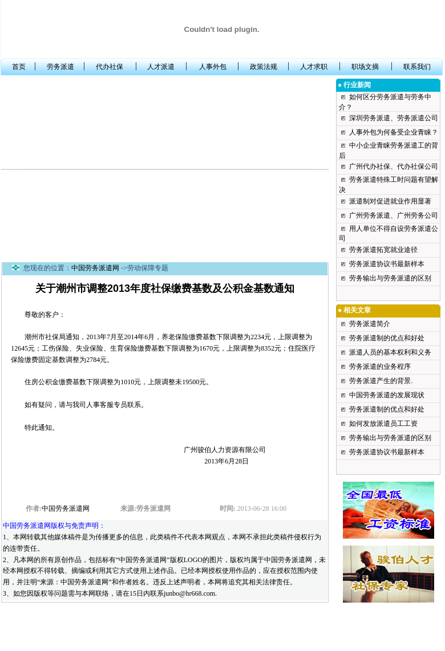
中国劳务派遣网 (95, 268)
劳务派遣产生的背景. (380, 381)
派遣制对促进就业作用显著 (390, 201)
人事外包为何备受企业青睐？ (393, 132)
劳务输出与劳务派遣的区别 (390, 278)
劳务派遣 (60, 67)
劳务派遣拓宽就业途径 (383, 250)
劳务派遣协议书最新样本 (386, 264)
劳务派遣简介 (369, 324)
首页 (19, 67)
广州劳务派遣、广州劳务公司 (393, 215)
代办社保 (109, 67)
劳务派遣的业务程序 (380, 367)
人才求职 (313, 67)
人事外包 (212, 67)
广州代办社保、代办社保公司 (393, 166)
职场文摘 (365, 67)
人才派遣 (161, 67)
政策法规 (263, 67)
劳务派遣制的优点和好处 (386, 338)
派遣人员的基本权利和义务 (390, 352)
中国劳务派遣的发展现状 (386, 395)
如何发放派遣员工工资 (383, 424)
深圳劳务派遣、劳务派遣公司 (393, 118)
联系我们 (417, 67)
